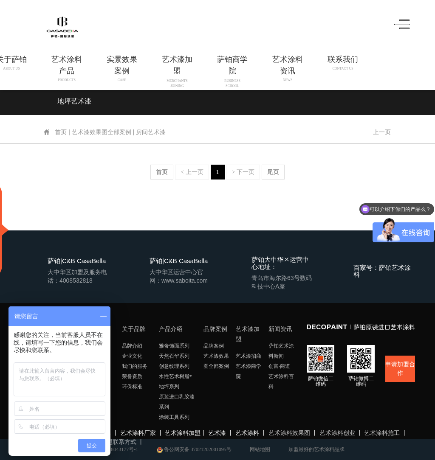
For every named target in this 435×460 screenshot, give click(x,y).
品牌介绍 (132, 346)
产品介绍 (171, 329)
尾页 (273, 172)
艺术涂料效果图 (289, 433)
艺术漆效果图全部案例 (101, 132)
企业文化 (132, 356)
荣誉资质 (132, 376)
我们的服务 (134, 366)
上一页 (381, 132)
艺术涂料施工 (382, 433)
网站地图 (260, 449)
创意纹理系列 (174, 366)
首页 (61, 132)
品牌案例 (215, 329)
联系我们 (342, 63)
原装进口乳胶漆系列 (177, 402)
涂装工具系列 (174, 417)
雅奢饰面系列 (174, 346)
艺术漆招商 (248, 356)
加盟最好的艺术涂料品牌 (316, 449)
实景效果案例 (121, 68)
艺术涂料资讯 (286, 68)
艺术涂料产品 (66, 68)
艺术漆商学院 (248, 371)
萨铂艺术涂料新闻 (281, 351)
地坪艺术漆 (74, 101)
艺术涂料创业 (337, 433)
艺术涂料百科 (281, 381)
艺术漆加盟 (176, 68)
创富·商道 (279, 366)
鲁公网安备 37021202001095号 (194, 449)
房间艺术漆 (151, 132)
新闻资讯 (280, 329)
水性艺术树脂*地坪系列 (175, 381)
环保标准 (132, 387)
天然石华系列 (174, 356)
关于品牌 (134, 329)
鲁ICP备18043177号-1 (114, 449)
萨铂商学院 (231, 68)
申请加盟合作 (400, 368)
